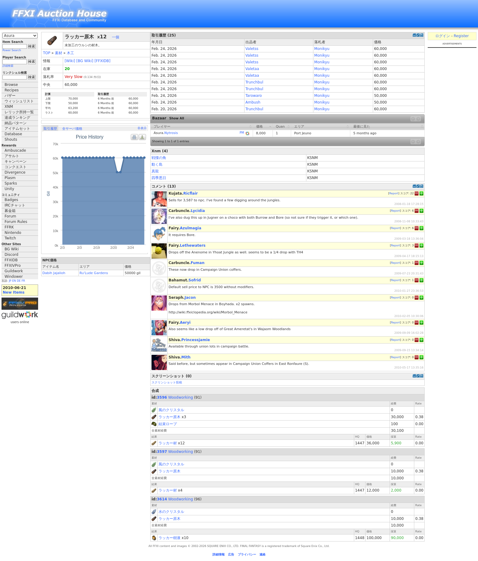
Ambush (252, 102)
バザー (10, 96)
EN (14, 280)
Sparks (11, 183)
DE (19, 280)
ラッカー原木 (169, 417)
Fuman (197, 263)
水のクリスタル (171, 512)
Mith (186, 357)
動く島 (157, 164)
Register (461, 36)
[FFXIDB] (102, 61)
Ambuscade (15, 150)
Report (393, 193)
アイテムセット (17, 128)
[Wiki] (70, 61)
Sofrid (194, 280)
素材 (58, 53)
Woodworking (180, 397)
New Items (13, 292)
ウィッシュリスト (19, 101)
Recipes (12, 90)
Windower (14, 276)
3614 (162, 499)
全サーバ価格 (72, 129)
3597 (162, 452)
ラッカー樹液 (169, 538)
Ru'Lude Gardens (94, 273)
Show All (176, 118)
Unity (9, 189)
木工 (70, 53)
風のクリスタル (171, 410)
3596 (162, 397)
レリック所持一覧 (19, 112)
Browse (11, 85)
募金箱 (10, 211)
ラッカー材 (168, 443)
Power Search (11, 50)
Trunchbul (254, 82)
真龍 (155, 171)
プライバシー (247, 554)
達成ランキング (17, 117)
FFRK (9, 227)
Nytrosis (171, 133)
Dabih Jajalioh (53, 273)
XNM (9, 106)
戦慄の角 (159, 158)
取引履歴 (50, 129)
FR (23, 280)
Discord (11, 254)
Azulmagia (190, 228)
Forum (10, 216)
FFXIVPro (13, 265)
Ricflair (190, 193)
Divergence (15, 172)
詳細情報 (218, 554)
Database (13, 134)
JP (10, 280)
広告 (231, 554)
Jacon (190, 297)
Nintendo (13, 233)
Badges (11, 200)
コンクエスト (16, 167)
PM (242, 132)
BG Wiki (12, 249)
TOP (46, 53)
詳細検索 (7, 65)
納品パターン (16, 123)
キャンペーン (16, 161)
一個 (115, 37)
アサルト (12, 156)
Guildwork (14, 271)
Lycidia (198, 211)
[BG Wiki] (84, 61)
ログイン (442, 36)
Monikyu (322, 49)
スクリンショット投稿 (167, 382)
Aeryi (185, 322)
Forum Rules (16, 222)
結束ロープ (168, 424)
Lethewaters (192, 245)
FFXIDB (11, 260)
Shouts (11, 139)
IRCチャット (15, 205)
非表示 (142, 128)
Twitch (10, 238)
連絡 (262, 554)
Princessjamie (195, 340)
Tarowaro (253, 96)
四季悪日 (159, 178)
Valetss (252, 49)
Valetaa (252, 69)
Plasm (10, 178)
